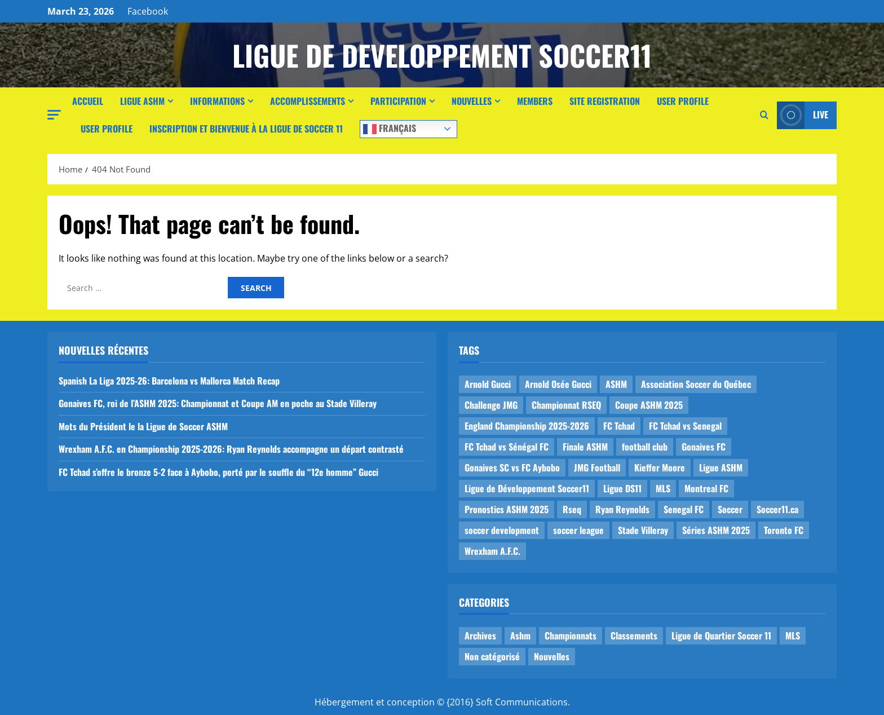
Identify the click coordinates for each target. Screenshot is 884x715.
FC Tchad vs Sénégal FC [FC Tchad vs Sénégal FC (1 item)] (507, 446)
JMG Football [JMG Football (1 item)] (597, 467)
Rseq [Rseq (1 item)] (572, 509)
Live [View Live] (802, 115)
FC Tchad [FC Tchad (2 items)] (619, 425)
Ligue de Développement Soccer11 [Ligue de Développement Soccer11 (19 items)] (527, 488)
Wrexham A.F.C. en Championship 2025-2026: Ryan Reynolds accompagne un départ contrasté (231, 449)
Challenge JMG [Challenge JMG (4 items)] (491, 405)
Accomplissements (307, 101)
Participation (398, 101)
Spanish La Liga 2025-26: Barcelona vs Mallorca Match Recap (169, 380)
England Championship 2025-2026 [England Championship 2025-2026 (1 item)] (527, 425)
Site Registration (604, 101)
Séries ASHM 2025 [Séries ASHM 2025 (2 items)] (716, 530)
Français (389, 128)
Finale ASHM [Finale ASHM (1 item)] (585, 446)
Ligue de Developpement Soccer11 (442, 55)
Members (534, 101)
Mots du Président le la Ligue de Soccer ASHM (143, 426)
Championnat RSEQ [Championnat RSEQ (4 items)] (566, 405)
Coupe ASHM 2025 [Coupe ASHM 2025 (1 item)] (649, 405)
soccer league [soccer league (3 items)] (578, 530)
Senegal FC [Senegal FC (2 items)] (684, 509)
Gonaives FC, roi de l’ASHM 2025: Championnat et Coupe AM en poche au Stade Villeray (218, 403)
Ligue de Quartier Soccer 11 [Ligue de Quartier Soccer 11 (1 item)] (721, 635)
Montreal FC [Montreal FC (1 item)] (706, 488)
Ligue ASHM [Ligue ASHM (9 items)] (720, 467)
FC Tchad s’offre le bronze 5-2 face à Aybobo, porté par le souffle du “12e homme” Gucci (218, 472)
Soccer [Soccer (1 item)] (730, 509)
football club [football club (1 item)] (645, 446)
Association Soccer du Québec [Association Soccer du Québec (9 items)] (696, 384)
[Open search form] (764, 115)
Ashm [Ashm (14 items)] (520, 635)
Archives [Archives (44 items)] (480, 635)
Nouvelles (472, 101)
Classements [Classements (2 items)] (634, 635)
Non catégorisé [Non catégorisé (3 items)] (492, 656)
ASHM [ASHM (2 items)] (616, 384)
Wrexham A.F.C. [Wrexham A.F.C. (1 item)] (492, 551)
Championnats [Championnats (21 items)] (570, 635)
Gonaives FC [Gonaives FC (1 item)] (704, 446)
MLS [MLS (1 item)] (663, 488)
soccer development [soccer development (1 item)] (502, 530)
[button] (54, 115)
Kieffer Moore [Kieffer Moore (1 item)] (659, 467)
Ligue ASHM (142, 101)
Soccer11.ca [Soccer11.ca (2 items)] (777, 509)
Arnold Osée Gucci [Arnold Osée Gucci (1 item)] (558, 384)
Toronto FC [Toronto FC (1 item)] (783, 530)
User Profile (683, 101)
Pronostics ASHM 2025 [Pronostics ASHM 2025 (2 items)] (507, 509)
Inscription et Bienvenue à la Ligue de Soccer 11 (246, 128)
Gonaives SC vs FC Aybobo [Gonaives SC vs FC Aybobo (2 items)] (512, 467)
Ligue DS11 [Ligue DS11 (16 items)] (622, 488)
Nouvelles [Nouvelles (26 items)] (551, 656)
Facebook (147, 11)
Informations (217, 101)
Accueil (87, 101)
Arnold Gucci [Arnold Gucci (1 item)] (488, 384)
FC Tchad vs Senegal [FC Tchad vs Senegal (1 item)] (685, 425)
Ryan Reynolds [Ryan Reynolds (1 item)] (622, 509)
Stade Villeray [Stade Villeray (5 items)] (643, 530)
